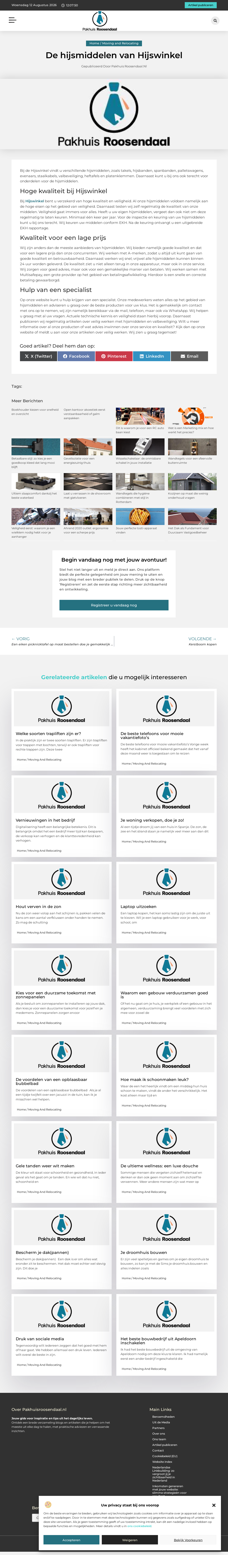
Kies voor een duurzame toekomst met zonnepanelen (56, 995)
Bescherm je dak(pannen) (42, 1253)
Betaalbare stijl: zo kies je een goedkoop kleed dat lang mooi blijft (33, 463)
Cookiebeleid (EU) (164, 1456)
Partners (158, 1428)
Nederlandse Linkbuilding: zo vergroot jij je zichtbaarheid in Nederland (163, 1474)
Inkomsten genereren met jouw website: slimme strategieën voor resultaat (169, 1491)
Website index (162, 1462)
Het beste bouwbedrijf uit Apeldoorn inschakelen (158, 1341)
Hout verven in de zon (38, 907)
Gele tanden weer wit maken (45, 1166)
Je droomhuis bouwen (144, 1253)
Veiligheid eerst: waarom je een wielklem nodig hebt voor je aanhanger (33, 533)
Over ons (158, 1434)
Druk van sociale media (40, 1339)
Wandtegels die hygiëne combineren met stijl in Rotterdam (132, 498)
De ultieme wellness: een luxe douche (159, 1166)
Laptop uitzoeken (139, 907)
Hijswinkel (34, 201)
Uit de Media (161, 1423)
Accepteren (71, 1540)
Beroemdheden (163, 1417)
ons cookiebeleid (139, 1526)
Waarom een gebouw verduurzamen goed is (164, 995)
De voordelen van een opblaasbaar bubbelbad (51, 1082)
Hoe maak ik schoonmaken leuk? (155, 1080)
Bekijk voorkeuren (188, 1540)
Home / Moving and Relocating (114, 44)
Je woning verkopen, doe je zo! (152, 820)
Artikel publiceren (164, 1445)
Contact (158, 1451)
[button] (214, 1505)
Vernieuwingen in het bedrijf (45, 820)
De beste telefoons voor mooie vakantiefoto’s (152, 736)
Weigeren (130, 1540)
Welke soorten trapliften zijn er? (48, 734)
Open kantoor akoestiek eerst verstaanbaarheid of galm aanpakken (84, 415)
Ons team (159, 1439)
